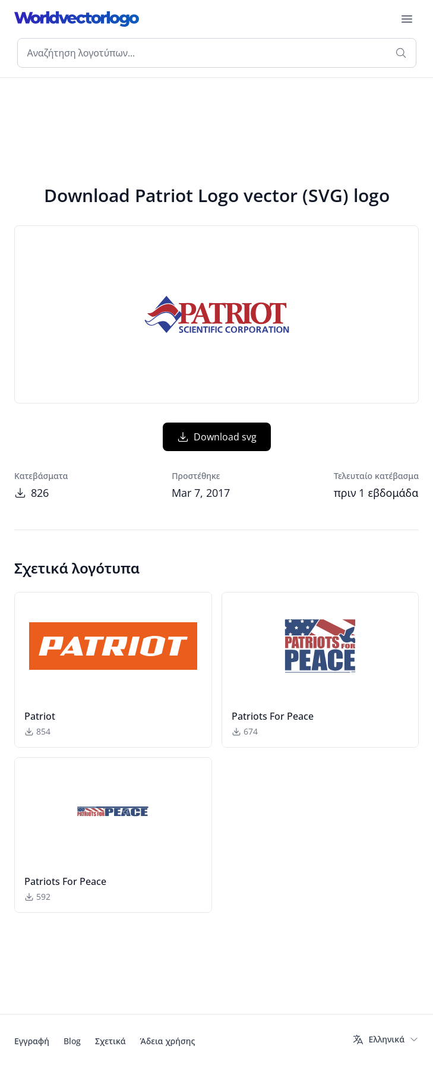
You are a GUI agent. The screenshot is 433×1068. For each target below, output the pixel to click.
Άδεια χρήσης (167, 1041)
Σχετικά (110, 1041)
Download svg (217, 436)
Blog (72, 1041)
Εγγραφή (31, 1041)
